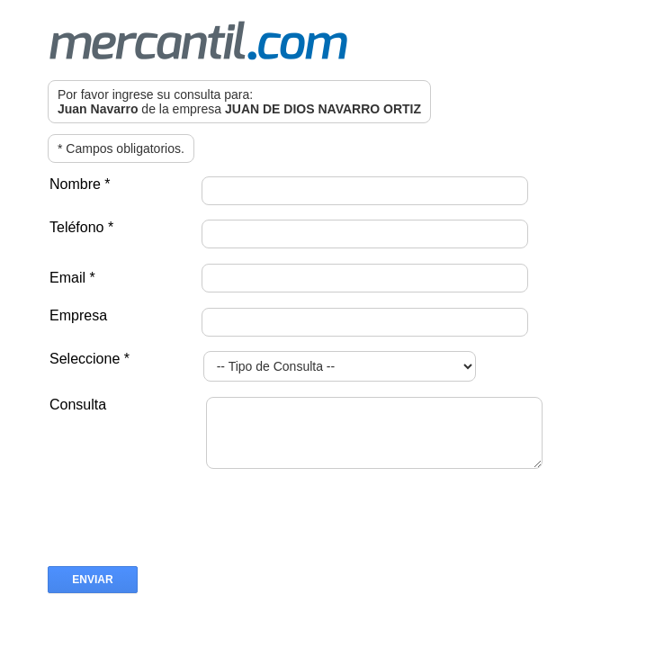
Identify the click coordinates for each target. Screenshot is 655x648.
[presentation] (184, 539)
